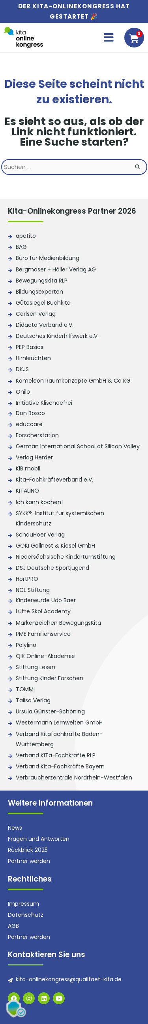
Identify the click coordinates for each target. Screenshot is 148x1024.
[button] (108, 37)
